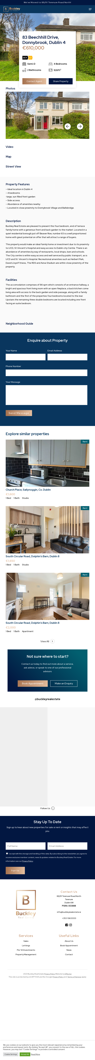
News (69, 950)
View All (47, 641)
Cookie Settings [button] (11, 1054)
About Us (69, 941)
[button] (90, 9)
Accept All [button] (25, 1054)
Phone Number (13, 366)
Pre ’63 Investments (26, 950)
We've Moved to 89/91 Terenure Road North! (47, 2)
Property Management (26, 954)
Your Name (11, 350)
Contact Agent (34, 81)
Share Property (60, 81)
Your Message (13, 382)
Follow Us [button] (47, 808)
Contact (69, 954)
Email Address (55, 350)
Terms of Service (74, 977)
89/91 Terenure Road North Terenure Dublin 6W (69, 899)
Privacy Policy (27, 861)
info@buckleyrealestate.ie (69, 912)
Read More (35, 1054)
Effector (68, 974)
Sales (26, 941)
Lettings (26, 945)
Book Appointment (69, 945)
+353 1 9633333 (69, 918)
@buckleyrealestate (47, 699)
